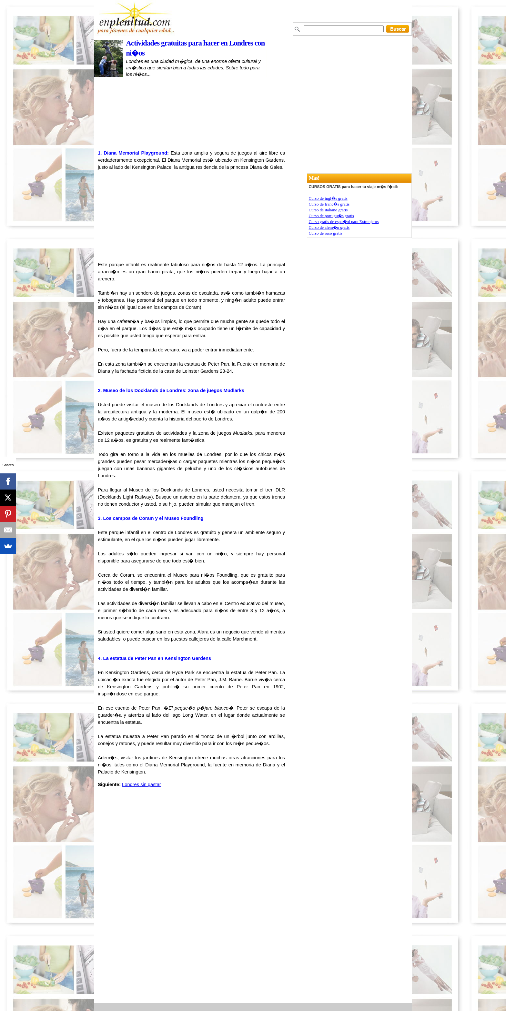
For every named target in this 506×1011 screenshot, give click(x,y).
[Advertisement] (267, 80)
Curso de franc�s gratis (329, 204)
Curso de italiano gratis (328, 209)
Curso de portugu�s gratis (331, 215)
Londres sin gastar (141, 784)
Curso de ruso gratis (325, 233)
